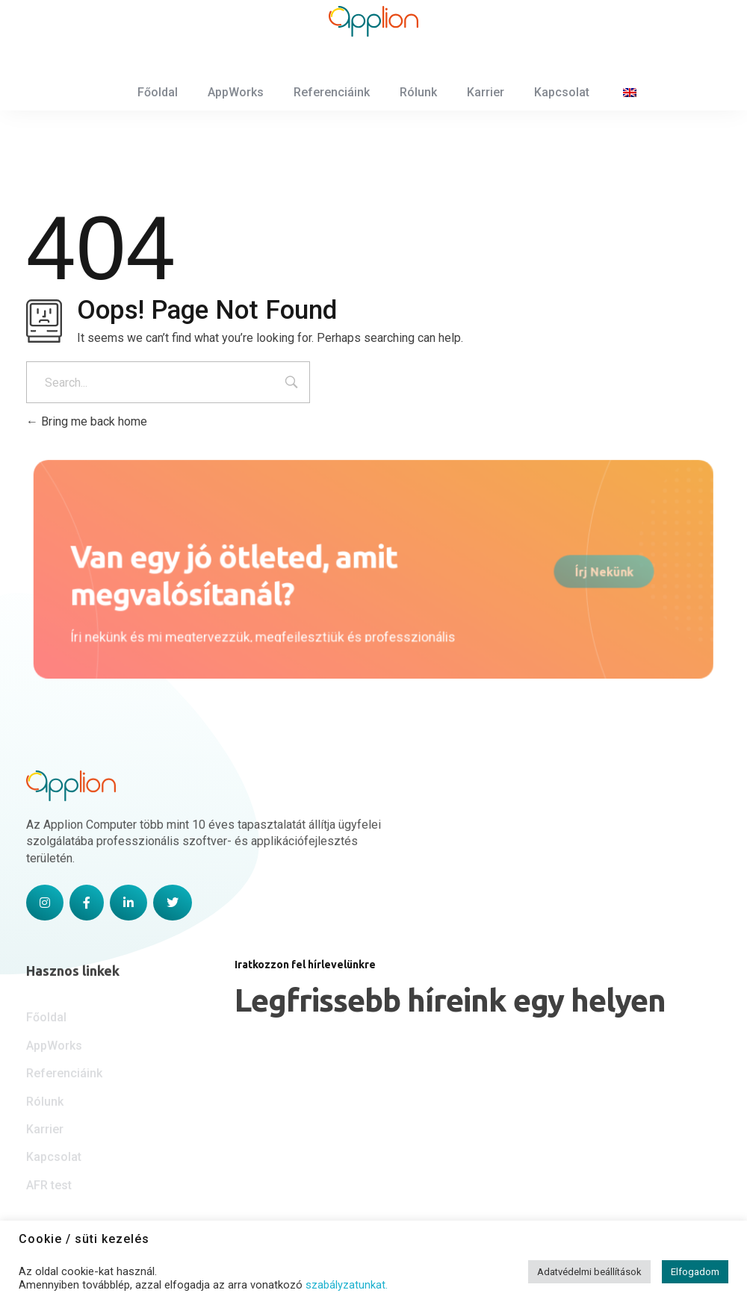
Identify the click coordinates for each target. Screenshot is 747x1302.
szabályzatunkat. (347, 1285)
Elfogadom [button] (695, 1271)
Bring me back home (86, 440)
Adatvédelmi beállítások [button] (589, 1271)
